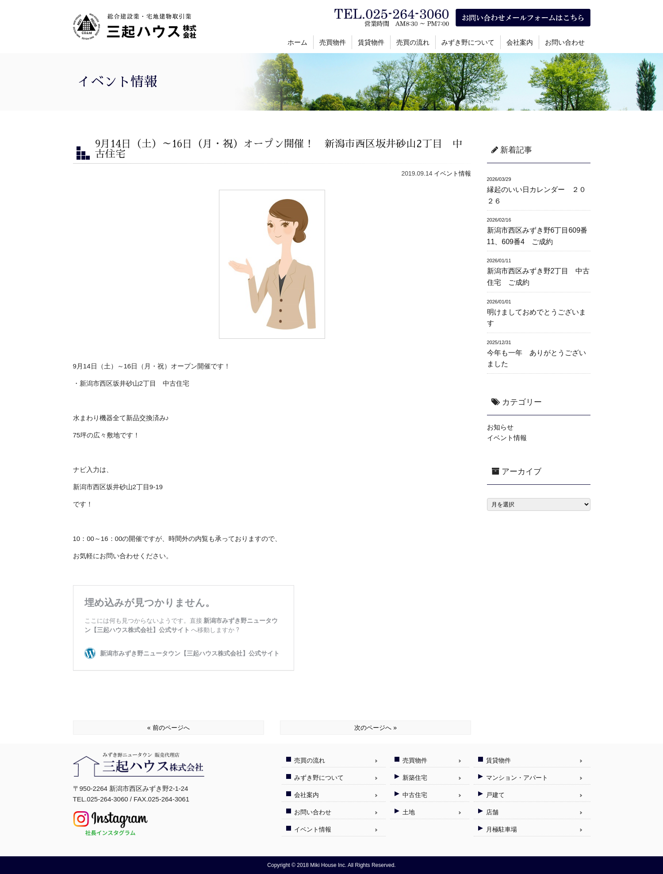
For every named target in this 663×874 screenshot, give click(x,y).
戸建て (495, 794)
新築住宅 (414, 777)
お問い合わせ (565, 42)
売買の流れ (412, 42)
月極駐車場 (501, 829)
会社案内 (519, 42)
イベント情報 (452, 173)
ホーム (297, 42)
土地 (408, 812)
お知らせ (500, 427)
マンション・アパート (517, 777)
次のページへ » (375, 727)
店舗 (492, 812)
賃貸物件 (371, 42)
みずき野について (467, 42)
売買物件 (332, 42)
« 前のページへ (168, 727)
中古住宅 (414, 794)
